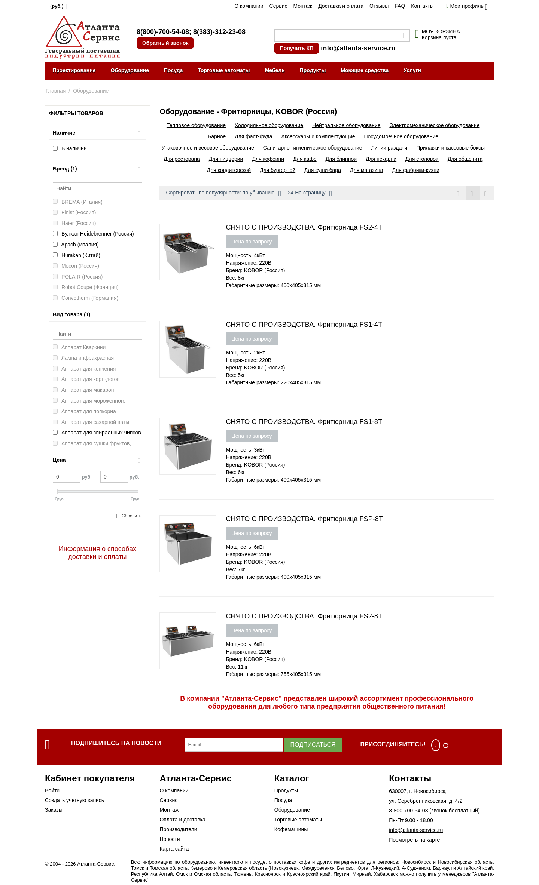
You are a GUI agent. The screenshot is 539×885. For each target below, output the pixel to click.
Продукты (313, 70)
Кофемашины (291, 829)
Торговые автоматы (224, 70)
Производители (178, 829)
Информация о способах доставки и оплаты (97, 552)
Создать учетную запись (74, 800)
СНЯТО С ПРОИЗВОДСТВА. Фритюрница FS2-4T (304, 227)
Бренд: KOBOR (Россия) (255, 270)
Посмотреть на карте (414, 840)
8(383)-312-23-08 (219, 32)
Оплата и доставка (182, 820)
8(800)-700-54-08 (163, 32)
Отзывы (379, 6)
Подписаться (313, 744)
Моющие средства (365, 70)
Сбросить (131, 516)
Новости (169, 839)
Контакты (422, 6)
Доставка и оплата (340, 6)
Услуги (412, 70)
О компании (248, 6)
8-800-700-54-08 (408, 811)
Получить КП (296, 48)
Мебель (275, 70)
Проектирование (74, 70)
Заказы (54, 810)
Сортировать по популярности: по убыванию (223, 194)
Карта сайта (174, 849)
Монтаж (302, 6)
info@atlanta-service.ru (358, 48)
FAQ (400, 6)
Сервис (278, 6)
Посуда (173, 70)
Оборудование (130, 70)
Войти (52, 790)
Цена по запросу (251, 242)
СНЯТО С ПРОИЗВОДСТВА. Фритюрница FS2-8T (304, 616)
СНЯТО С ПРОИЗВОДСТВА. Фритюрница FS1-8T (304, 421)
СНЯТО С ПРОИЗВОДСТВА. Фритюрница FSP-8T (304, 519)
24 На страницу (310, 194)
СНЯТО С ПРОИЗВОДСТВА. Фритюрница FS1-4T (304, 324)
